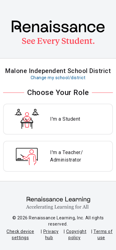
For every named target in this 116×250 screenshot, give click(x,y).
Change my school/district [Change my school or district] (58, 77)
